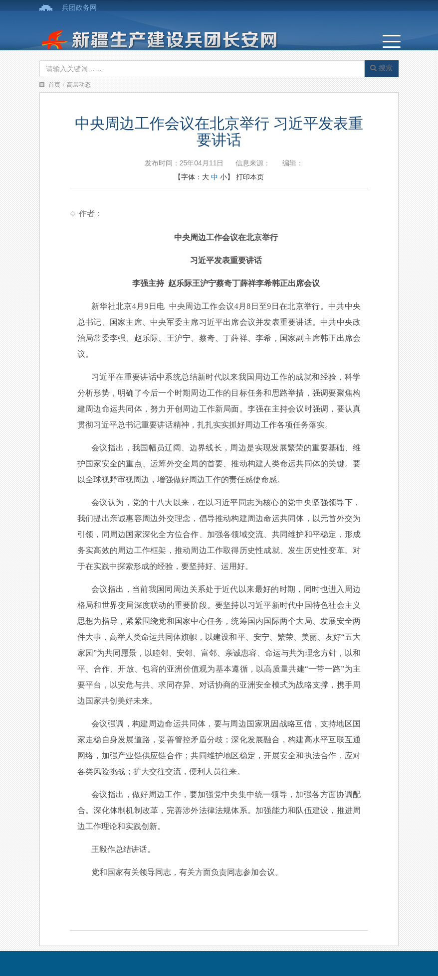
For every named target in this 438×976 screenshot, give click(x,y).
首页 (54, 84)
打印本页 (250, 177)
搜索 (381, 68)
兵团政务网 (79, 7)
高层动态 (79, 84)
